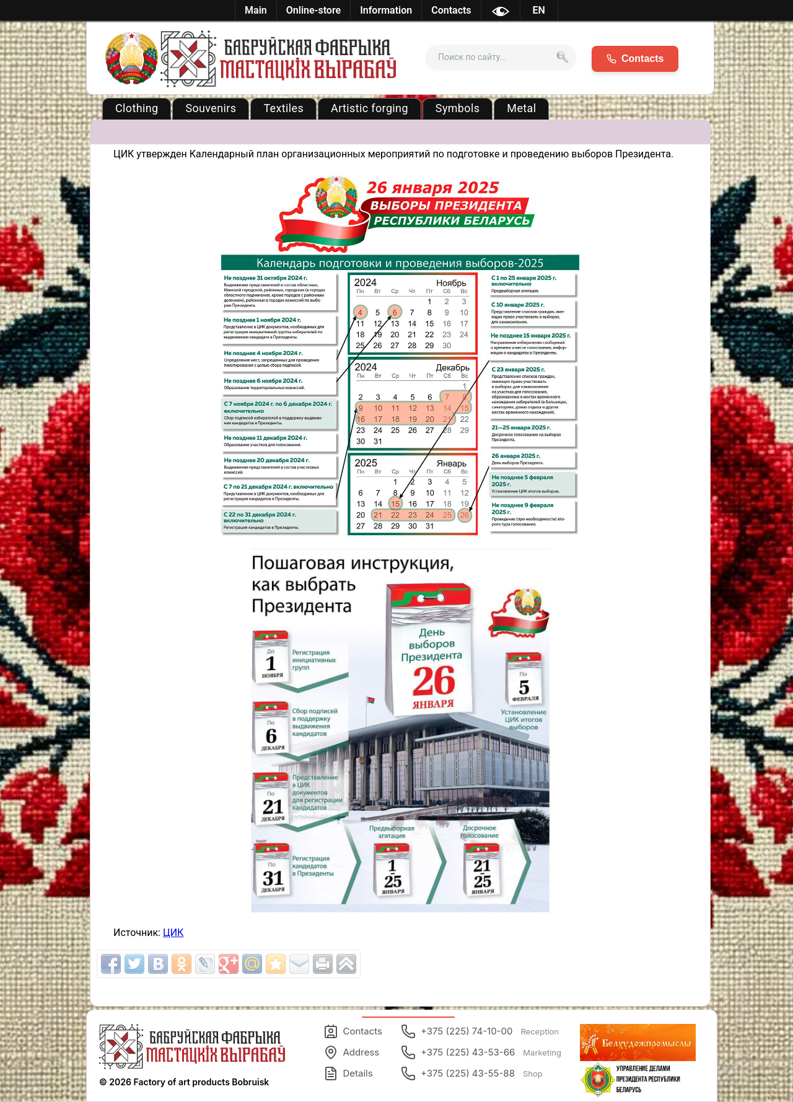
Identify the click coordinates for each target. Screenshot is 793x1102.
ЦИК (173, 932)
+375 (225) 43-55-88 (472, 1073)
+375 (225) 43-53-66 (481, 1052)
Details (348, 1073)
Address (351, 1052)
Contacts (352, 1031)
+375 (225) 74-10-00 (480, 1031)
